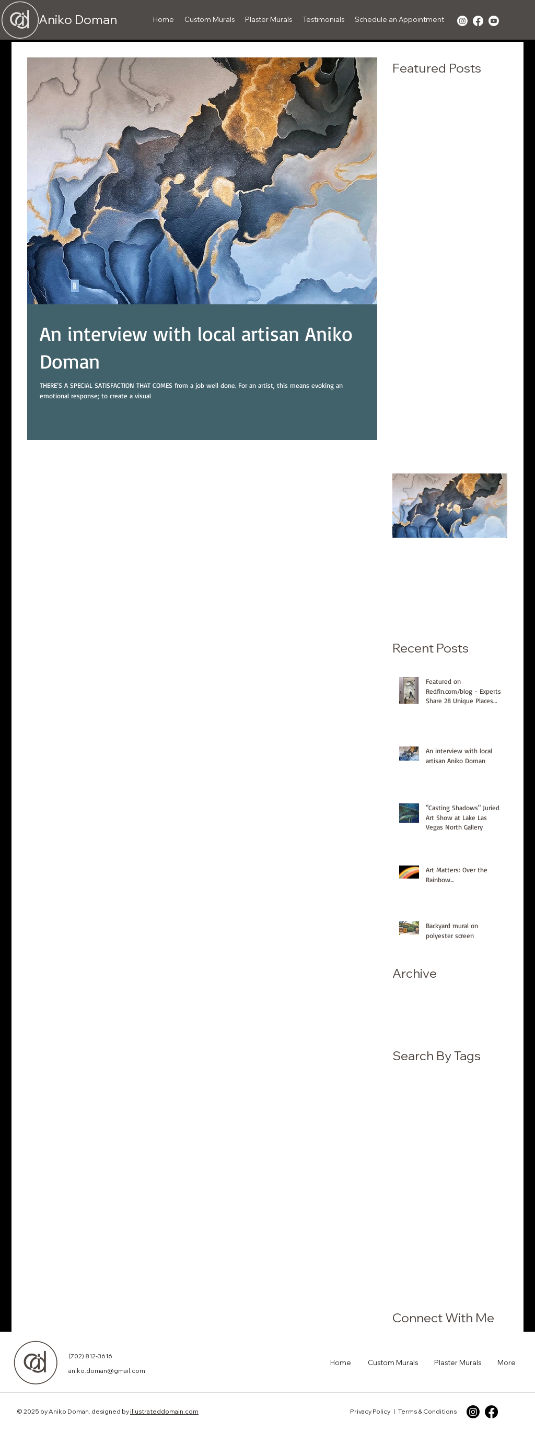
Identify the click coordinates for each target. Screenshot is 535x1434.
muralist (469, 1239)
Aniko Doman (78, 19)
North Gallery (476, 1107)
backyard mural (472, 1157)
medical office (417, 1222)
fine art (442, 1189)
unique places (416, 1272)
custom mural (476, 1173)
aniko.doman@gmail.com (106, 1370)
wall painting (413, 1289)
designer (408, 1189)
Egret (454, 1074)
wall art (459, 1272)
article (403, 1157)
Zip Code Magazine (425, 1140)
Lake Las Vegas (419, 1107)
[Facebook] (491, 1411)
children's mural (419, 1173)
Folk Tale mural (418, 1091)
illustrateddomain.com (164, 1411)
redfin (462, 1256)
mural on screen (420, 1239)
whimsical (458, 1289)
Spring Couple (451, 1124)
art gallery (483, 1140)
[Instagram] (473, 1411)
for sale (474, 1189)
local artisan (471, 1206)
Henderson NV (475, 1091)
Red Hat (406, 1124)
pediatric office (419, 1256)
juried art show (418, 1206)
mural (458, 1222)
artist (430, 1157)
